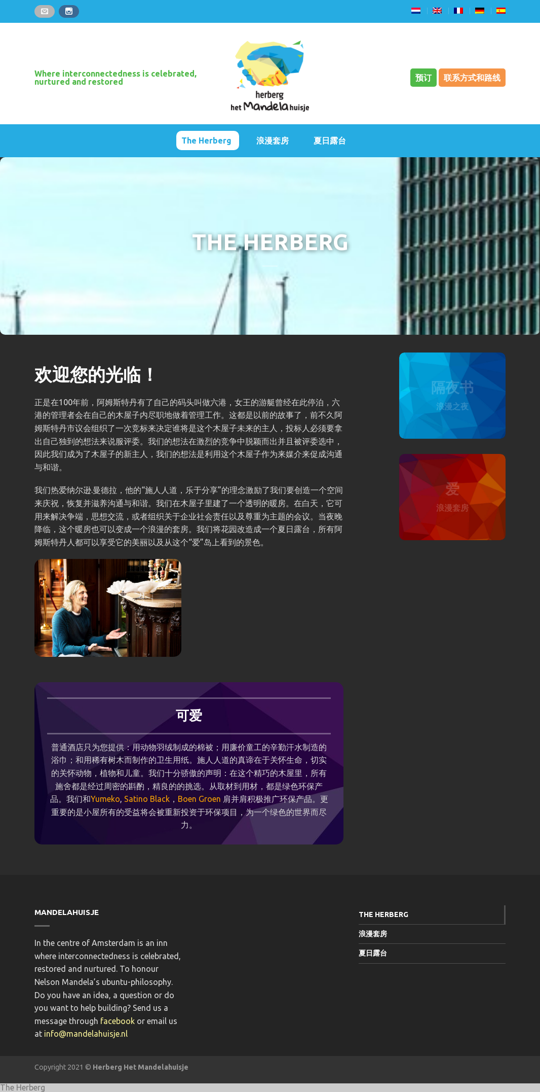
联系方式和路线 (472, 77)
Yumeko (105, 798)
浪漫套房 (272, 140)
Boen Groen (199, 798)
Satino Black (147, 798)
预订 (423, 77)
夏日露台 (330, 140)
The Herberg (206, 140)
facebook (117, 1021)
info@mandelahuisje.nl (86, 1033)
